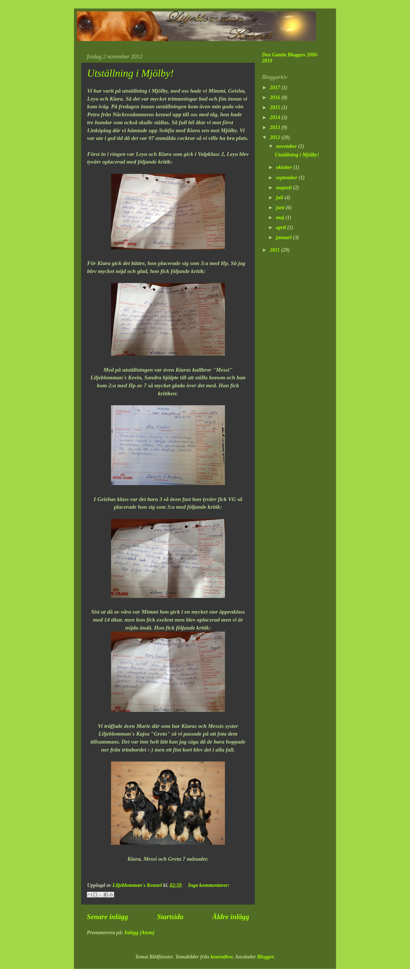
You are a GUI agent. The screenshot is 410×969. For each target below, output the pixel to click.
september (287, 177)
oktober (284, 167)
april (281, 227)
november (287, 146)
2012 (276, 137)
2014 (276, 117)
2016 (276, 97)
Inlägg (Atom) (139, 932)
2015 (276, 107)
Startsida (170, 917)
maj (280, 217)
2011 (275, 250)
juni (281, 207)
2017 (276, 87)
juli (280, 197)
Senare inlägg (107, 917)
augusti (284, 187)
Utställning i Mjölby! (130, 73)
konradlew (222, 957)
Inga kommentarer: (209, 885)
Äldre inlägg (230, 917)
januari (284, 237)
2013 (276, 127)
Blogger (265, 957)
